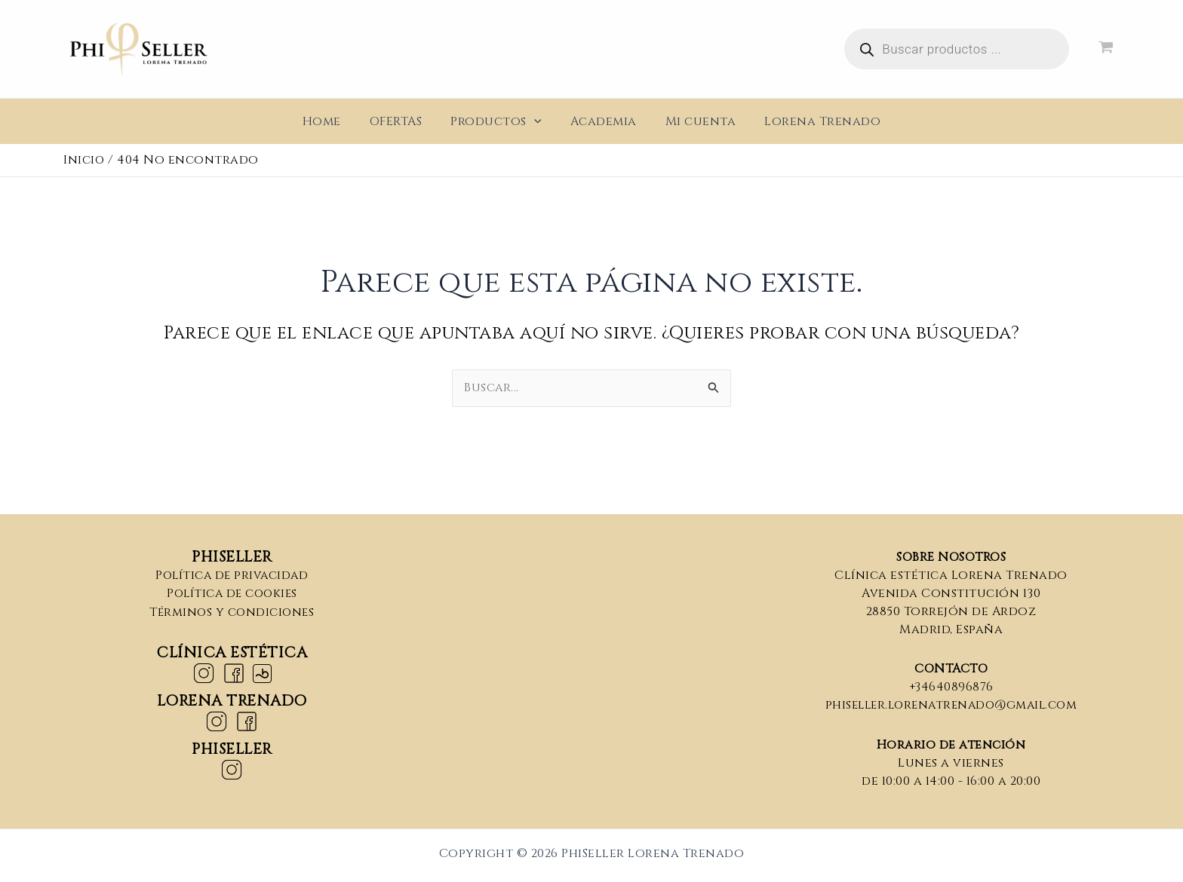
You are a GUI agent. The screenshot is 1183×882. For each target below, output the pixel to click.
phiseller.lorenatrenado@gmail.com (951, 705)
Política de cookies (232, 593)
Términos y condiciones (232, 611)
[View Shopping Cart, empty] (1106, 49)
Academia (601, 121)
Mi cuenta (694, 121)
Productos (498, 121)
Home (333, 121)
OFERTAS (402, 121)
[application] (536, 121)
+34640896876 (951, 686)
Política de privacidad (232, 575)
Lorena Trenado (811, 121)
